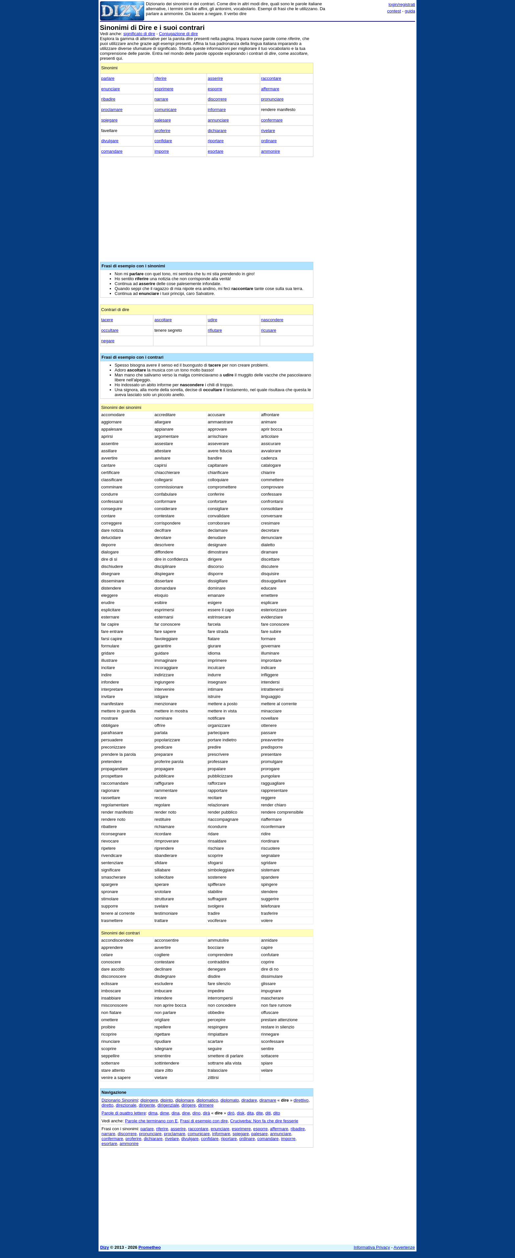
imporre (161, 151)
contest (394, 11)
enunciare (110, 88)
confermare (272, 120)
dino (196, 1113)
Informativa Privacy (372, 1247)
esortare (216, 151)
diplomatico (207, 1100)
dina (175, 1113)
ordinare (269, 140)
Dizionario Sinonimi (119, 1100)
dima (152, 1113)
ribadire (108, 99)
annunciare (218, 120)
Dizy (104, 1247)
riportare (216, 140)
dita (250, 1113)
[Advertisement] (366, 122)
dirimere (205, 1105)
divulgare (110, 140)
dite (259, 1113)
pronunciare (272, 99)
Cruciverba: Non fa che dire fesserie (264, 1120)
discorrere (217, 99)
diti (268, 1113)
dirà (206, 1113)
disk (240, 1113)
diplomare (184, 1100)
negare (107, 340)
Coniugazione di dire (178, 33)
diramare (267, 1100)
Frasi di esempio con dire (204, 1120)
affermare (270, 88)
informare (217, 109)
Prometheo (150, 1247)
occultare (110, 330)
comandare (112, 151)
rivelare (268, 130)
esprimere (163, 88)
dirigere (189, 1105)
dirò (231, 1113)
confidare (163, 140)
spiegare (109, 120)
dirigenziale (168, 1105)
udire (212, 319)
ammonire (270, 151)
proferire (162, 130)
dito (276, 1113)
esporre (215, 88)
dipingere (149, 1100)
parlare (107, 78)
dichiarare (217, 130)
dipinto (166, 1100)
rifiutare (215, 330)
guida (410, 11)
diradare (249, 1100)
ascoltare (163, 319)
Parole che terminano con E (151, 1120)
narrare (161, 99)
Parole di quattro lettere (123, 1113)
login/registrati (402, 4)
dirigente (147, 1105)
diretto (107, 1105)
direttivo (301, 1100)
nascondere (272, 319)
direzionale (126, 1105)
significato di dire (139, 33)
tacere (107, 319)
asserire (215, 78)
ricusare (268, 330)
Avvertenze (404, 1247)
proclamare (112, 109)
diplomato (229, 1100)
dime (164, 1113)
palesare (162, 120)
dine (186, 1113)
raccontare (271, 78)
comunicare (165, 109)
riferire (160, 78)
